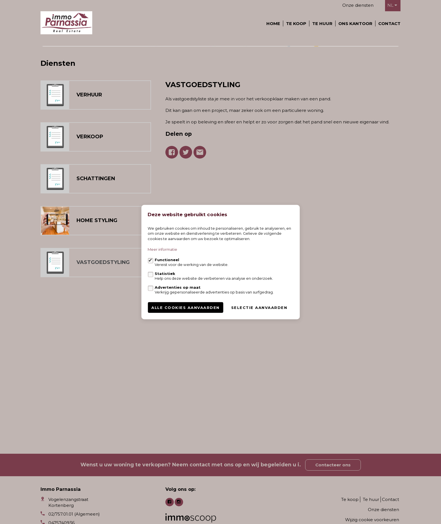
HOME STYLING (96, 332)
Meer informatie (162, 249)
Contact (389, 23)
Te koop (296, 23)
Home (273, 23)
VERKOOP (89, 249)
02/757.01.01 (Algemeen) (74, 514)
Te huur (322, 23)
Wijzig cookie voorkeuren (372, 519)
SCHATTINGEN (95, 291)
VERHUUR (89, 207)
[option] (220, 102)
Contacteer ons (333, 464)
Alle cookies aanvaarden (185, 307)
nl (392, 5)
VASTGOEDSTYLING (103, 374)
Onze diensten (358, 5)
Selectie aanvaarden (259, 307)
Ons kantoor (355, 23)
